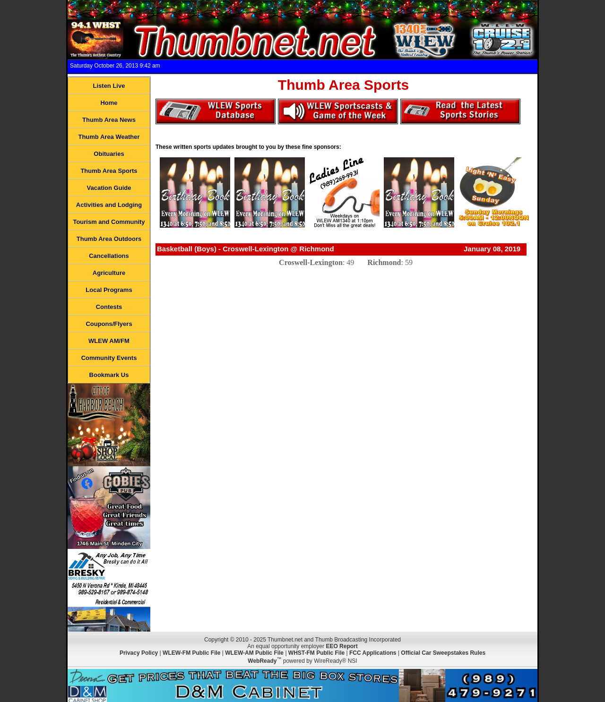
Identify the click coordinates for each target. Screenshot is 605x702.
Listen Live (109, 85)
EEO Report (341, 646)
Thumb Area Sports (108, 170)
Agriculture (109, 272)
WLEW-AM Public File (254, 653)
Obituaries (109, 153)
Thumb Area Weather (108, 136)
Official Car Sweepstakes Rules (443, 653)
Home (108, 102)
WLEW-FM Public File (191, 653)
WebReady (262, 661)
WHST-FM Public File (316, 653)
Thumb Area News (109, 119)
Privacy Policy (139, 653)
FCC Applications (373, 653)
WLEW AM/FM (109, 340)
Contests (109, 306)
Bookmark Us (109, 374)
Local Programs (109, 289)
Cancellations (109, 255)
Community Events (109, 357)
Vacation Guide (109, 187)
